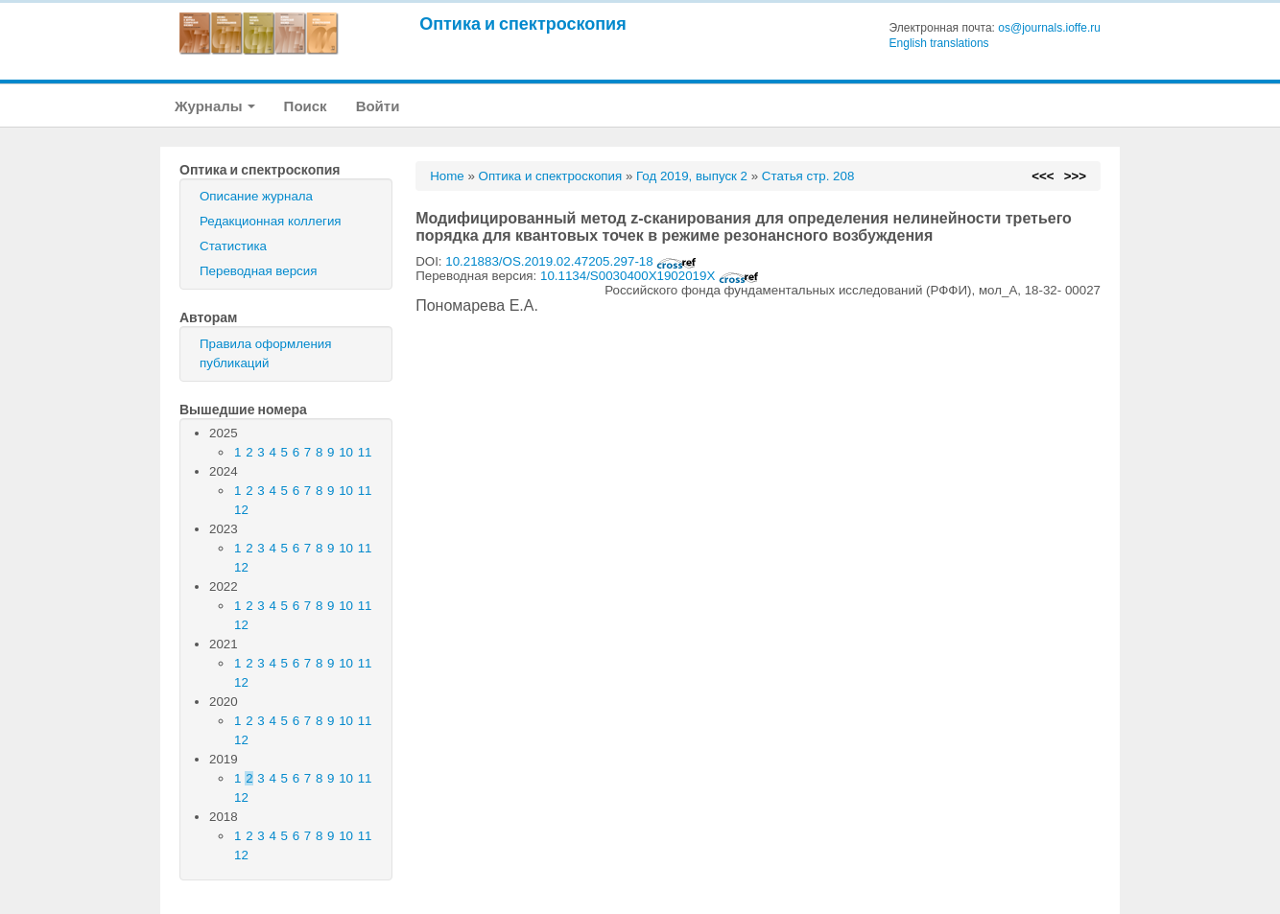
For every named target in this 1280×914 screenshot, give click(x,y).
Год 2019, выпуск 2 (691, 176)
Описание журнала (256, 196)
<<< (1042, 176)
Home (447, 176)
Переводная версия (258, 271)
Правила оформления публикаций (265, 353)
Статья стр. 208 (808, 176)
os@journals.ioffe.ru (1049, 28)
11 (365, 452)
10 (346, 452)
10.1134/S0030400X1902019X (649, 276)
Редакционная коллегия (271, 221)
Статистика (233, 246)
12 (241, 510)
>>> (1075, 176)
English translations (939, 43)
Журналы (215, 106)
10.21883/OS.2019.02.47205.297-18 (571, 261)
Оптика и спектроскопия (523, 23)
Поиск (305, 106)
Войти (378, 106)
